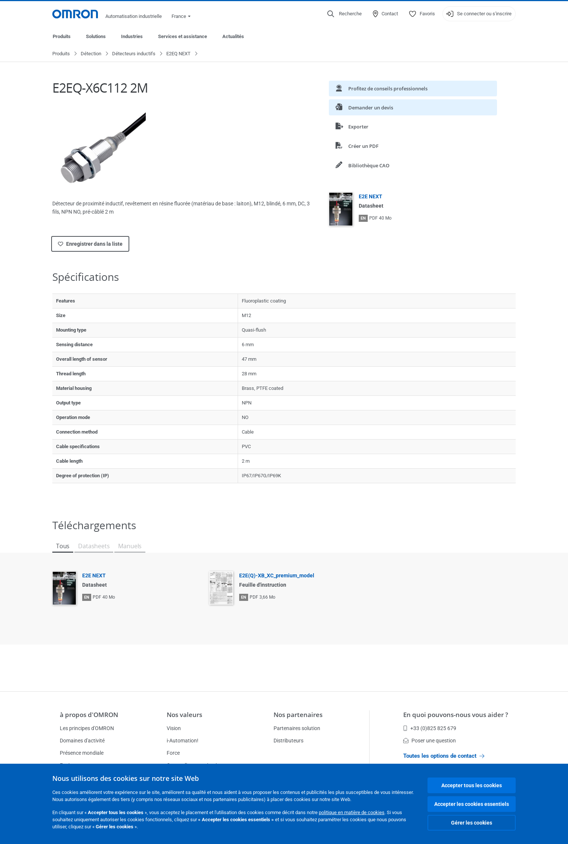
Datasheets (93, 546)
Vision (174, 728)
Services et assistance (182, 36)
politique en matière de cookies (352, 812)
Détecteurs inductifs (133, 54)
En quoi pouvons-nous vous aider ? (455, 714)
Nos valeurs (184, 714)
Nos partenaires (298, 714)
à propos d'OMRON (89, 714)
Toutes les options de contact (443, 756)
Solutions (96, 36)
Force (173, 753)
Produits (62, 36)
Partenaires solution (297, 728)
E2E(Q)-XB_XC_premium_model (276, 576)
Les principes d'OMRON (87, 728)
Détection (91, 54)
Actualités (233, 36)
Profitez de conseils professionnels (381, 88)
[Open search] (344, 14)
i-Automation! (182, 741)
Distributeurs (288, 741)
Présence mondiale (82, 753)
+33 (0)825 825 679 (429, 728)
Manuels (130, 546)
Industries (132, 36)
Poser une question (429, 741)
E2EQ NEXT (178, 54)
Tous (63, 546)
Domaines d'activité (82, 741)
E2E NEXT (370, 197)
